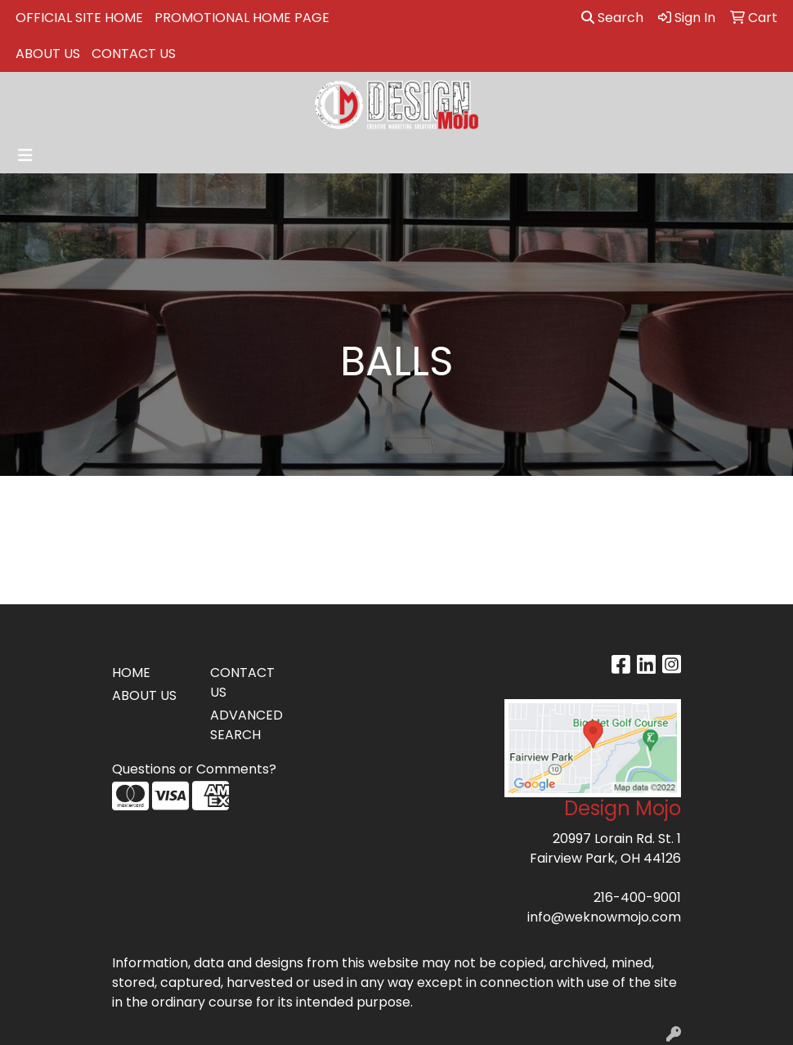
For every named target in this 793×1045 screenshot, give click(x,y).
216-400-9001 (637, 897)
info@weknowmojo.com (604, 917)
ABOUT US (48, 53)
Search (612, 17)
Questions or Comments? (194, 769)
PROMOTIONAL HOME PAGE (242, 17)
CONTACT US (134, 53)
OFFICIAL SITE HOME (79, 17)
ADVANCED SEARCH (246, 725)
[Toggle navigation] (25, 155)
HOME (131, 672)
